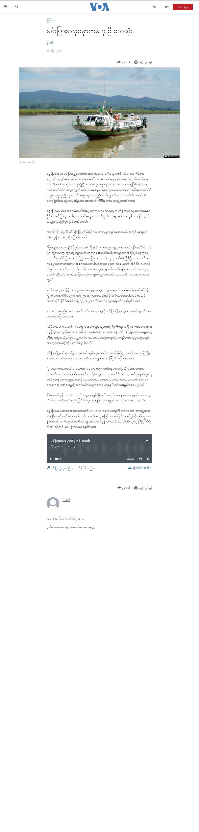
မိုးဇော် (50, 42)
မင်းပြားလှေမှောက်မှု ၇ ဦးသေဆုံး (70, 440)
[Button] (123, 62)
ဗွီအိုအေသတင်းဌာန (64, 446)
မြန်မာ (50, 20)
